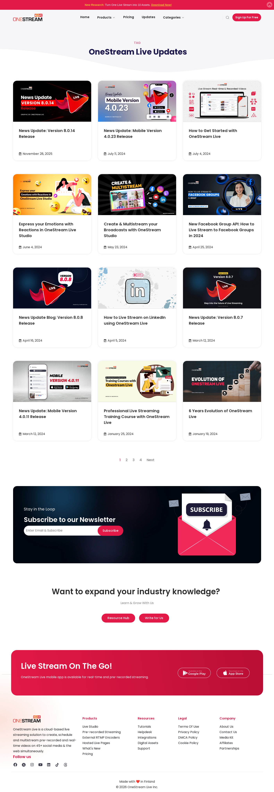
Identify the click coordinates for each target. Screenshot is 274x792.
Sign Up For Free (246, 17)
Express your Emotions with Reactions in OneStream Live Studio (47, 229)
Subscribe (110, 530)
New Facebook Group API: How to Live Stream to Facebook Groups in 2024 (221, 229)
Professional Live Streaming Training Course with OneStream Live (137, 416)
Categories (174, 17)
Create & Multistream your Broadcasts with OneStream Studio (132, 229)
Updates (148, 17)
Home (84, 17)
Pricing (128, 17)
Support (144, 748)
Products (106, 17)
